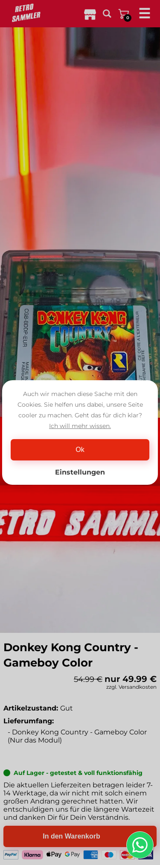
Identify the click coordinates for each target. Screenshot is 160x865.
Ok (80, 449)
